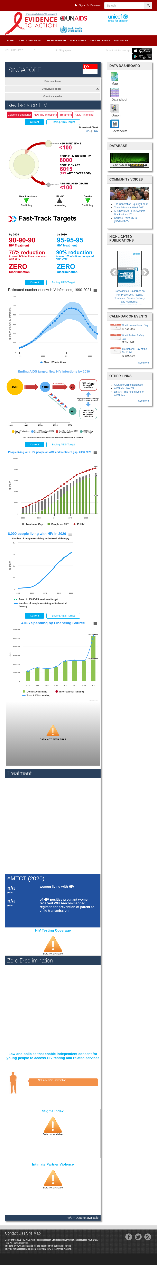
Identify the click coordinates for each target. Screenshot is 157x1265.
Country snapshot (53, 96)
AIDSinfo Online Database (128, 384)
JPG (88, 131)
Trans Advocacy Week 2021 (129, 207)
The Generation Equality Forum (131, 204)
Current (34, 282)
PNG (95, 131)
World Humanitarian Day (135, 325)
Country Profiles (29, 40)
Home (10, 40)
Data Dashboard (55, 40)
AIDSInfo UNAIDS (124, 388)
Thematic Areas (100, 40)
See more (143, 362)
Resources (121, 40)
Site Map (33, 1233)
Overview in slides (70, 89)
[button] (114, 272)
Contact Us (14, 1233)
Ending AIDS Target (63, 282)
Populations (78, 40)
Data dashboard (52, 81)
